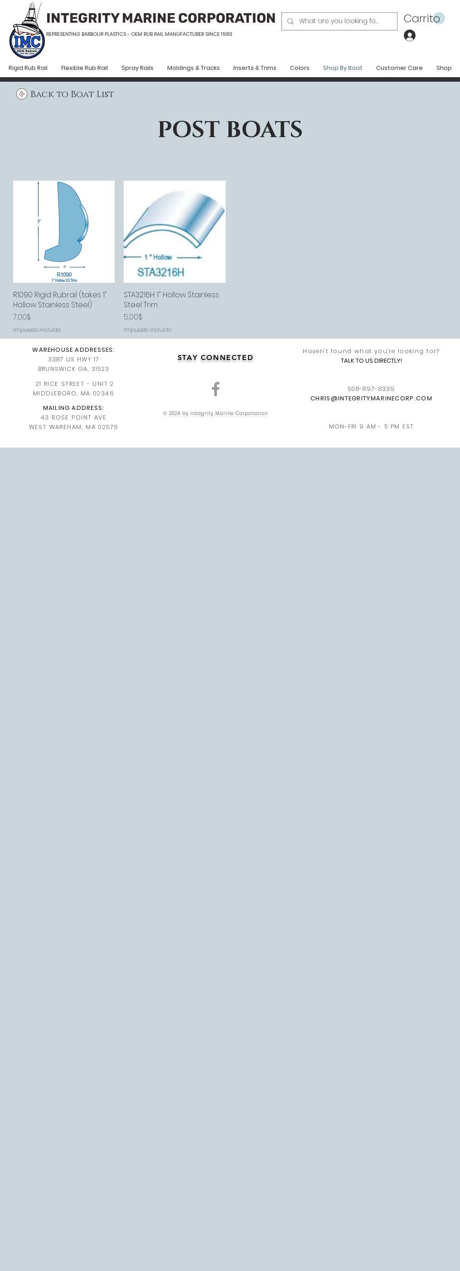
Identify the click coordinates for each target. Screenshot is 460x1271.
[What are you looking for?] (338, 21)
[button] (424, 18)
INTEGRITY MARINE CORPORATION (161, 18)
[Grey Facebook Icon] (215, 389)
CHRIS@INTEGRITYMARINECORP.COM (371, 398)
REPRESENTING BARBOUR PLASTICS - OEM (94, 34)
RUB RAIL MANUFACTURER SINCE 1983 (187, 34)
